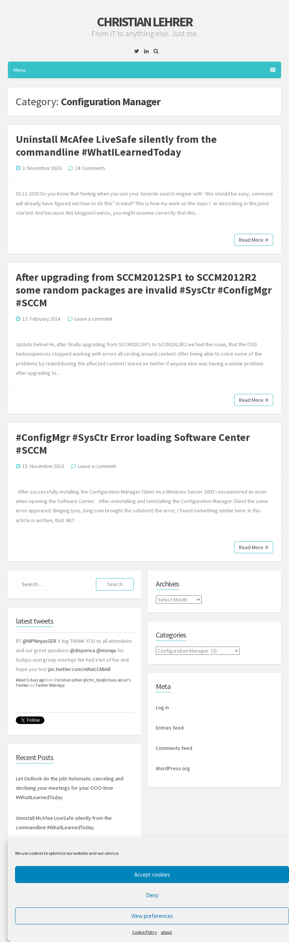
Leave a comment (94, 318)
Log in (162, 707)
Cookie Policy (144, 932)
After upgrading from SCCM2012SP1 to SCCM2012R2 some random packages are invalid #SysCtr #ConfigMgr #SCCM (144, 289)
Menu (144, 70)
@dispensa (82, 650)
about (166, 932)
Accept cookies (152, 874)
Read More (253, 239)
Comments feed (174, 748)
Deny (152, 895)
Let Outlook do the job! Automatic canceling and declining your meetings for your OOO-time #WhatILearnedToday (69, 788)
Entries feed (170, 727)
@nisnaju (106, 650)
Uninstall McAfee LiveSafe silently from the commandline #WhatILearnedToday (116, 145)
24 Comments (90, 168)
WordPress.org (173, 768)
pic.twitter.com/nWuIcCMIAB (79, 669)
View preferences (152, 915)
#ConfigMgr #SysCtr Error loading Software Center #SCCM (133, 443)
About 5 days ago (30, 680)
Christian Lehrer (144, 22)
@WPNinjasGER (39, 641)
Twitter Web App (50, 685)
